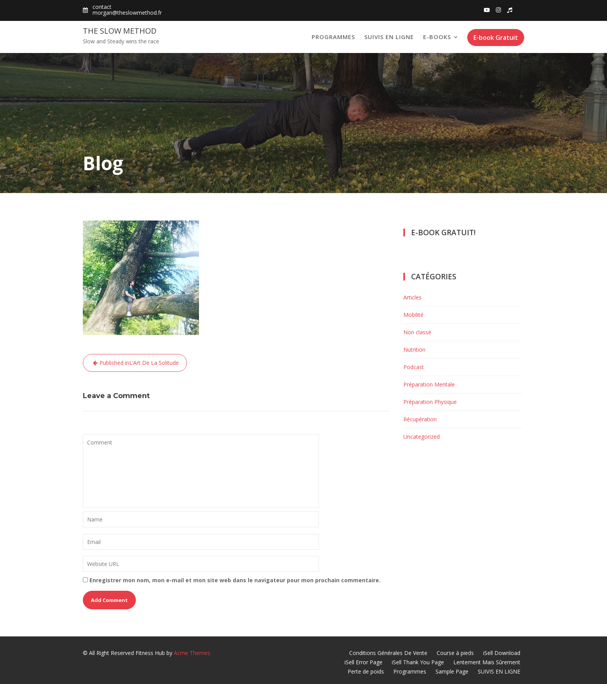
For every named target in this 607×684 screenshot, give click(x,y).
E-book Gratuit (495, 37)
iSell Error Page (363, 662)
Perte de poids (366, 671)
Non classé (417, 332)
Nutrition (414, 349)
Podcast (413, 367)
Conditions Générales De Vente (388, 653)
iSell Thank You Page (418, 662)
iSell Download (501, 653)
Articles (412, 297)
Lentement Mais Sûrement (486, 662)
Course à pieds (455, 653)
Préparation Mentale (429, 384)
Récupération (420, 419)
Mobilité (413, 314)
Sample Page (452, 671)
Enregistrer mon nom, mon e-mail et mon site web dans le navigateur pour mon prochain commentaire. (235, 580)
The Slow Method (119, 31)
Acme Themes (192, 653)
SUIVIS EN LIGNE (389, 37)
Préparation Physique (430, 401)
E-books (437, 37)
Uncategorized (421, 436)
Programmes (333, 37)
